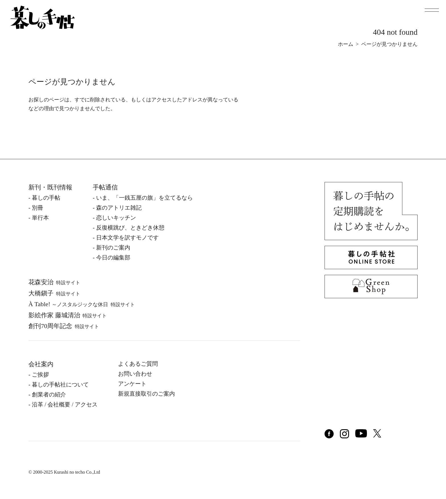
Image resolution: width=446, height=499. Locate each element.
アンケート (132, 384)
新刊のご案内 (113, 247)
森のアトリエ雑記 (119, 207)
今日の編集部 (113, 257)
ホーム (345, 44)
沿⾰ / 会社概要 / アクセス (65, 404)
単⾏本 (40, 217)
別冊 (37, 207)
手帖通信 (105, 187)
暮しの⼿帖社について (60, 384)
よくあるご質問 (138, 364)
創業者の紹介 (49, 394)
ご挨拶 (40, 374)
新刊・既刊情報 (50, 187)
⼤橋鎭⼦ (54, 293)
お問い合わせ (135, 374)
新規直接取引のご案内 (146, 393)
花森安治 (54, 282)
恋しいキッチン (116, 217)
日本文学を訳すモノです (127, 237)
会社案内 (40, 364)
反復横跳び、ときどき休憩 (130, 227)
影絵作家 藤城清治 (67, 315)
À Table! (81, 304)
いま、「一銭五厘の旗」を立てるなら (144, 198)
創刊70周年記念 (63, 326)
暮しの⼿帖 (46, 198)
